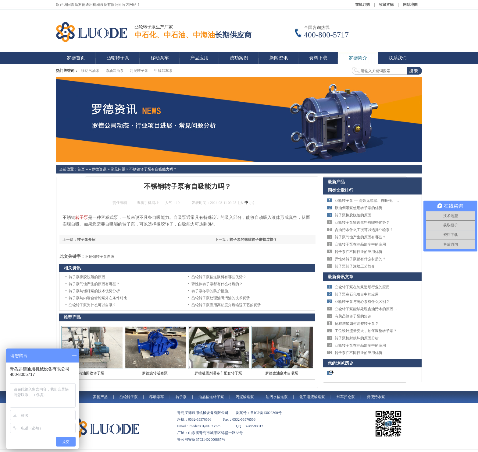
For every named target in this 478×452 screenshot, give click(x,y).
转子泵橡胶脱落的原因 (87, 277)
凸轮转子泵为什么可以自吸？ (92, 305)
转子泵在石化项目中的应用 (357, 294)
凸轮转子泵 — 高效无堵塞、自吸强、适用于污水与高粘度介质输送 (389, 200)
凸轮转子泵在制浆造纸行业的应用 (362, 287)
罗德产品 (100, 397)
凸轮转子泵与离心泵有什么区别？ (362, 302)
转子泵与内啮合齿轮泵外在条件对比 (98, 298)
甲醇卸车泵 (163, 70)
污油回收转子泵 (91, 373)
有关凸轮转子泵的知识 (353, 316)
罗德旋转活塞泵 (155, 373)
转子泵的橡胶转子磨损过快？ (253, 239)
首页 (81, 169)
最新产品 (336, 181)
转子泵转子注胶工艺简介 (355, 266)
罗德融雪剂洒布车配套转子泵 (218, 373)
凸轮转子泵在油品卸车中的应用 (360, 244)
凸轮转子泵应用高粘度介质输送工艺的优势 (226, 305)
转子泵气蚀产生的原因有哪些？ (94, 284)
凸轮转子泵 (129, 397)
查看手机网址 (148, 203)
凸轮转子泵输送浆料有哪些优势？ (218, 277)
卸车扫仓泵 (346, 397)
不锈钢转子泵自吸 (99, 256)
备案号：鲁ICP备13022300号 (259, 413)
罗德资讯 (99, 169)
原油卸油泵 (114, 70)
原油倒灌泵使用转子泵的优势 (358, 208)
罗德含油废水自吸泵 (281, 373)
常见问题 (118, 169)
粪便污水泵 (376, 397)
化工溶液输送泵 (312, 397)
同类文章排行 (340, 190)
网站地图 (410, 4)
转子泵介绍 (86, 239)
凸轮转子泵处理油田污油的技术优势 (220, 298)
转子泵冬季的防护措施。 (211, 291)
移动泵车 (156, 397)
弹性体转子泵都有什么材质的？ (217, 284)
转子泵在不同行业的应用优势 (358, 252)
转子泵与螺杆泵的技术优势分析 (94, 291)
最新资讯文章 (340, 276)
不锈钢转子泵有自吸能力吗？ (153, 169)
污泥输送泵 (245, 397)
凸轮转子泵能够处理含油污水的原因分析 (368, 309)
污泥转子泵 (139, 70)
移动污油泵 (90, 70)
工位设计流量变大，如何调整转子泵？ (366, 331)
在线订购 (362, 4)
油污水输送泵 (277, 397)
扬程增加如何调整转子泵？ (357, 323)
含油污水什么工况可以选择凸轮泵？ (364, 230)
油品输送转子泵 (211, 397)
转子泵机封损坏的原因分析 (357, 338)
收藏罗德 (386, 4)
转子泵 (81, 217)
